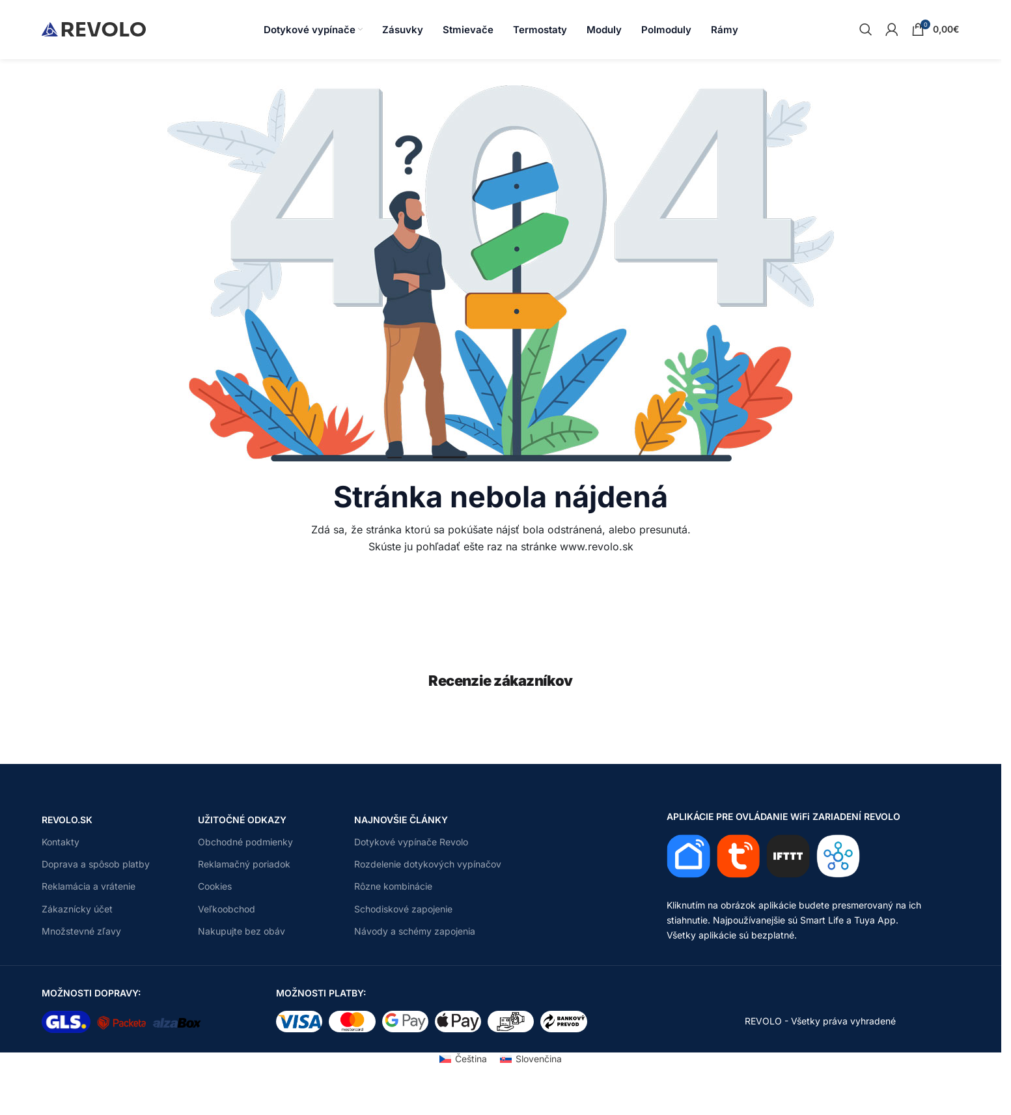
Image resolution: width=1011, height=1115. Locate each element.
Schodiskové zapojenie (403, 908)
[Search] (866, 29)
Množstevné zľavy (81, 931)
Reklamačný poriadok (244, 863)
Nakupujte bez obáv (241, 931)
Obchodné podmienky (245, 841)
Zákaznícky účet (77, 908)
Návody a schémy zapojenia (414, 931)
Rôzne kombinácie (393, 886)
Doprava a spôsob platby (96, 863)
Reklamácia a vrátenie (88, 886)
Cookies (215, 886)
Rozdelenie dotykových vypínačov (427, 863)
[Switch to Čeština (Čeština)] (463, 1058)
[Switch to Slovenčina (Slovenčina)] (530, 1058)
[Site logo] (94, 28)
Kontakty (60, 841)
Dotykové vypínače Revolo (411, 841)
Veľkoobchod (226, 908)
